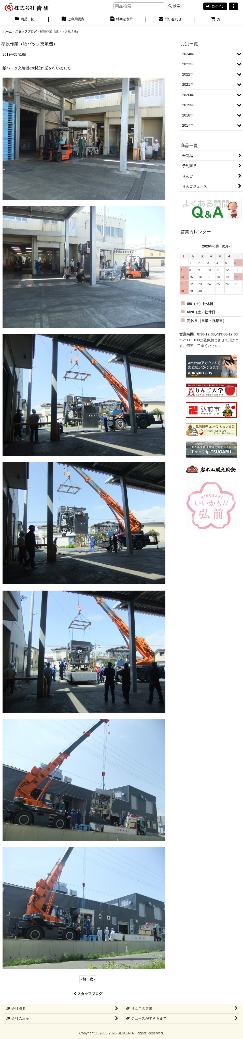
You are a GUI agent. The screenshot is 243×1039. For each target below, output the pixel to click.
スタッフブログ (88, 994)
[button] (233, 6)
